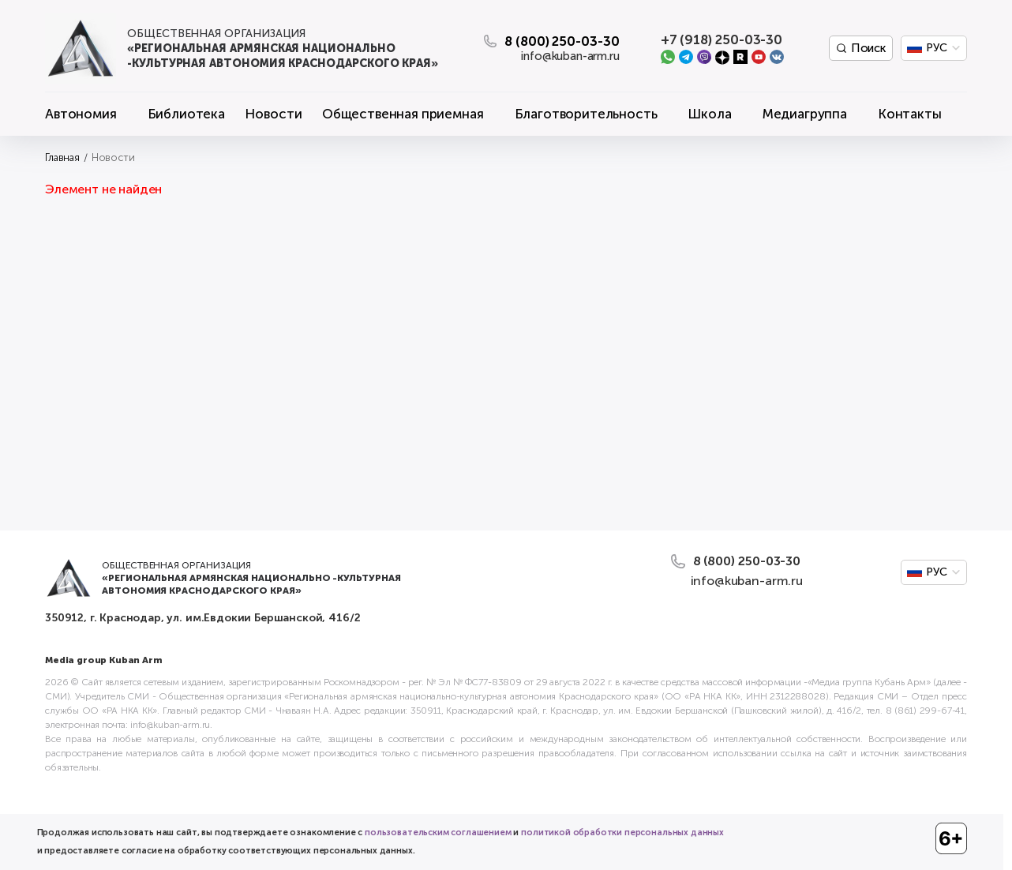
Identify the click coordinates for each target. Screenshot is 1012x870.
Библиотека (186, 114)
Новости (273, 114)
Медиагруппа (805, 114)
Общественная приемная (403, 114)
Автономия (81, 114)
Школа (709, 114)
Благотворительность (586, 114)
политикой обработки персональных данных (622, 832)
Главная (62, 157)
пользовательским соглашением (438, 832)
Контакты (910, 114)
